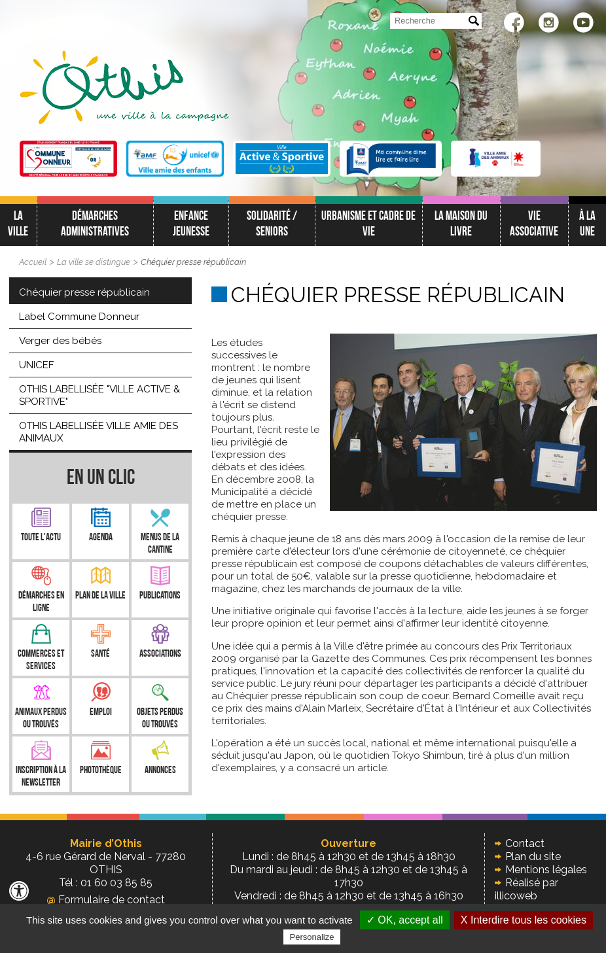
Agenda (101, 538)
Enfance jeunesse (191, 225)
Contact (524, 843)
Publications (160, 596)
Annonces (160, 771)
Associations (160, 654)
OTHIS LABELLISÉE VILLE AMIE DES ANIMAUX (98, 432)
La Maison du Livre (461, 225)
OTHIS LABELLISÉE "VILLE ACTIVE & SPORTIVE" (99, 395)
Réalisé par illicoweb (526, 889)
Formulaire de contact (105, 899)
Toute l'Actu (41, 538)
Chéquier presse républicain (193, 262)
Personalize (312, 937)
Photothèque (101, 771)
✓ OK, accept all (404, 920)
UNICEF (36, 365)
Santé (100, 654)
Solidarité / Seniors (272, 225)
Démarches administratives (95, 225)
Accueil (32, 262)
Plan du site (533, 856)
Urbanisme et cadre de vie (368, 225)
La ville (18, 225)
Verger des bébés (60, 341)
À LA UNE (587, 225)
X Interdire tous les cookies (523, 920)
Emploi (101, 713)
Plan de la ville (100, 596)
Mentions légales (546, 869)
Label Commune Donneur (79, 316)
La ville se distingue (93, 262)
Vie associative (534, 225)
